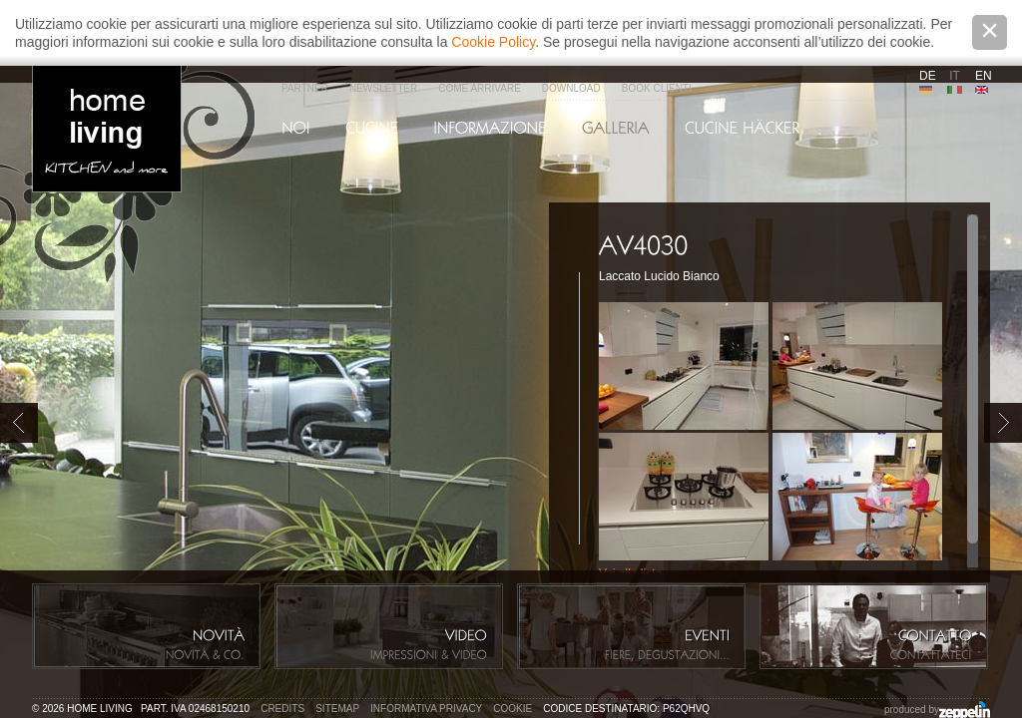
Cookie (512, 708)
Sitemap (337, 708)
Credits (282, 708)
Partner (304, 88)
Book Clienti (657, 88)
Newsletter (383, 88)
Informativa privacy (426, 708)
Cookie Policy (493, 42)
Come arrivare (479, 88)
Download (571, 88)
